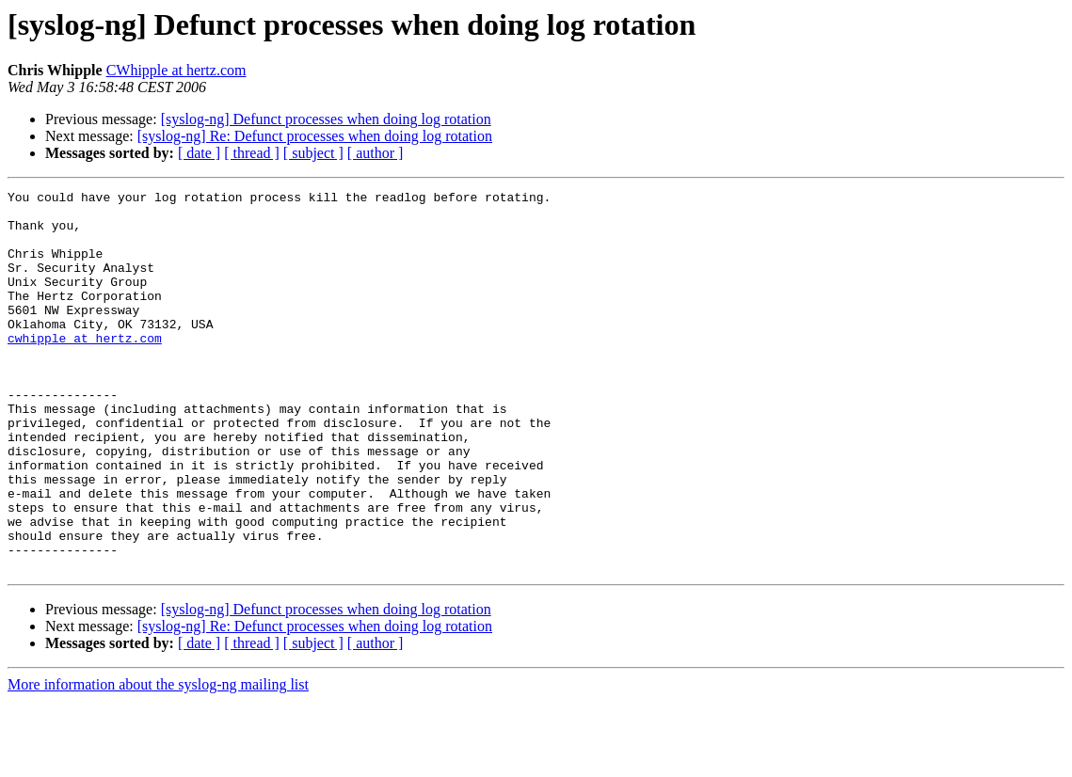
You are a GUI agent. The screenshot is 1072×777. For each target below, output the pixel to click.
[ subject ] (313, 153)
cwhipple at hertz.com (85, 368)
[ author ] (375, 153)
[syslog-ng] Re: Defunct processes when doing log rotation (314, 136)
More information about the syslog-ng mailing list (158, 761)
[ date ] (199, 153)
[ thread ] (252, 153)
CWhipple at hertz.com (176, 70)
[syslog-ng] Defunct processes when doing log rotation (326, 119)
